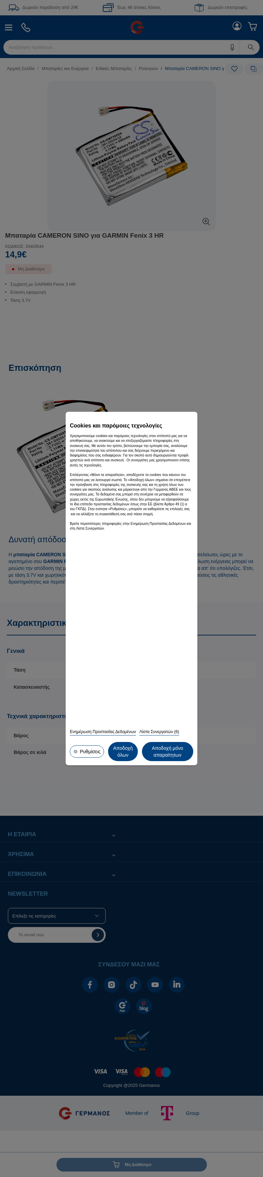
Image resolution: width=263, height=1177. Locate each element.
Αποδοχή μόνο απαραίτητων (133, 752)
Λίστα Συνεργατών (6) (159, 733)
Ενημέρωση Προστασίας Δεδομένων (103, 733)
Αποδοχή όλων (178, 752)
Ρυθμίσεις (86, 752)
